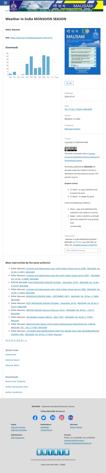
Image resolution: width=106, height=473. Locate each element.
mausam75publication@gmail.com (78, 443)
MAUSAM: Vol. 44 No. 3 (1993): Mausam (43, 334)
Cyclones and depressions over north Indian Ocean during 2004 (56, 289)
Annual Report (46, 430)
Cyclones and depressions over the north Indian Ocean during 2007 (58, 275)
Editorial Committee (19, 430)
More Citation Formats (76, 250)
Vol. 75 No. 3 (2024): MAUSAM (36, 10)
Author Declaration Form (17, 386)
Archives (17, 10)
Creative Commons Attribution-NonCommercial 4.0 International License (82, 157)
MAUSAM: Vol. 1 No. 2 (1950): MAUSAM (29, 327)
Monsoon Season (72, 129)
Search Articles (76, 427)
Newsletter (45, 427)
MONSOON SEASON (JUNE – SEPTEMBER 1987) (48, 296)
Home (8, 10)
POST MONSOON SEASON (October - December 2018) (53, 282)
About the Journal (18, 427)
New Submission (17, 438)
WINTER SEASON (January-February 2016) (45, 310)
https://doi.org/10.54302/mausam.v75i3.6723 (31, 37)
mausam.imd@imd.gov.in (74, 440)
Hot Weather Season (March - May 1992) (45, 317)
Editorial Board (12, 360)
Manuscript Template (15, 381)
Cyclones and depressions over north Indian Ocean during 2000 (56, 268)
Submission (11, 354)
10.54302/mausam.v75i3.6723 (85, 245)
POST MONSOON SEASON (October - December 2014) (51, 303)
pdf (70, 83)
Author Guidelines (14, 392)
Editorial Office (12, 365)
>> (26, 340)
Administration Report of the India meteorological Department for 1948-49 (61, 324)
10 (21, 340)
